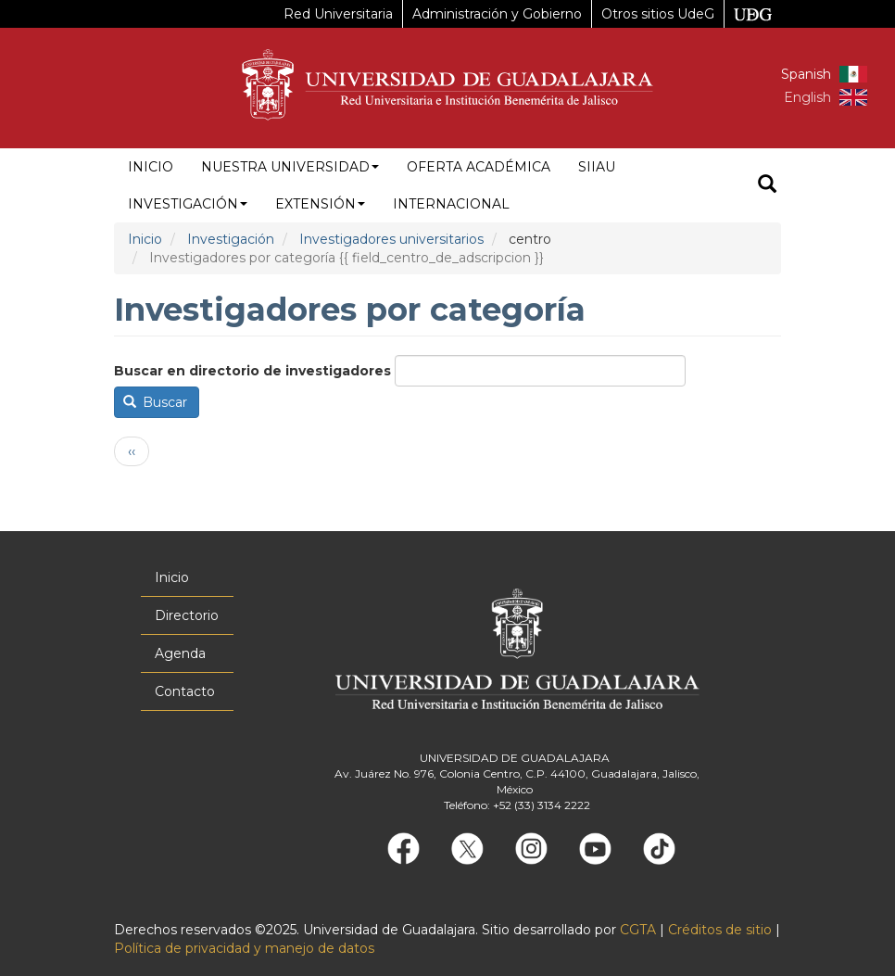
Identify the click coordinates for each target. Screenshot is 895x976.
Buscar (155, 402)
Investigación (187, 204)
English (807, 97)
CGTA (638, 929)
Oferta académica (478, 166)
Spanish (806, 74)
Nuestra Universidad (290, 166)
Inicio (150, 166)
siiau (596, 166)
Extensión (320, 204)
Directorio (187, 615)
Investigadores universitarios (391, 239)
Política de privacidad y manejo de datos (244, 948)
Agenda (180, 653)
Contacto (185, 691)
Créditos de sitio (720, 929)
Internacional (451, 204)
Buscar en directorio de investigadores (252, 370)
